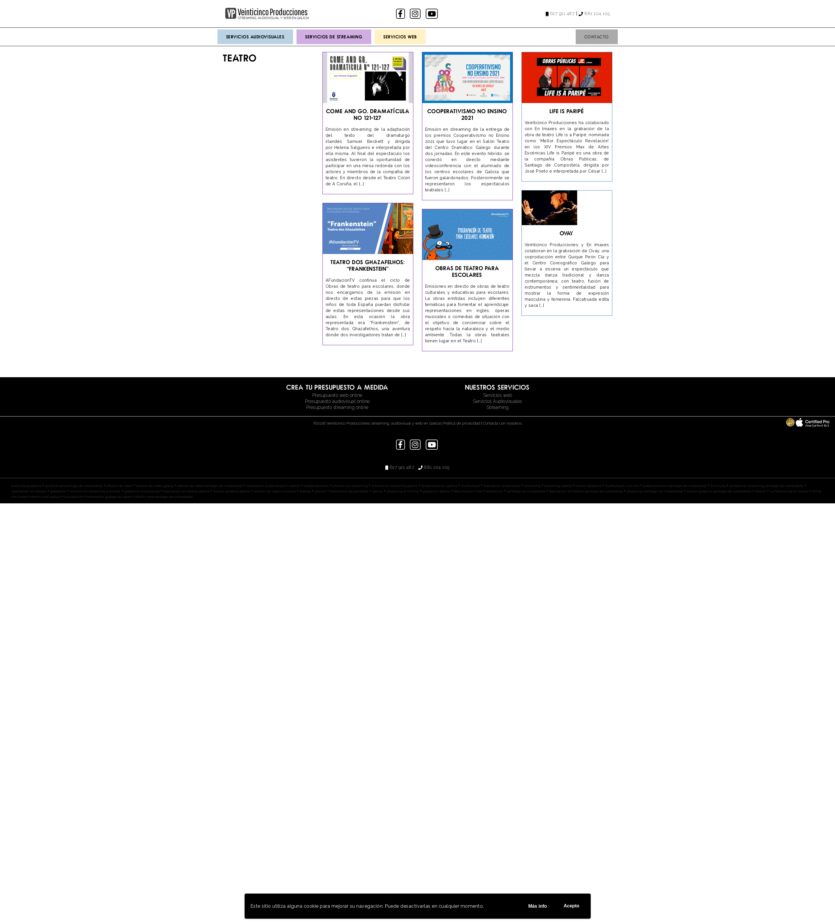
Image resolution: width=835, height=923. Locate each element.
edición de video (119, 486)
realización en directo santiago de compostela (586, 491)
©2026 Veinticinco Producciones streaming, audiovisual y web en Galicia (377, 423)
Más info (537, 906)
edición (320, 491)
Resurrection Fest (468, 491)
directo (760, 491)
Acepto (571, 905)
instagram (416, 14)
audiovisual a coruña (622, 486)
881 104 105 (597, 13)
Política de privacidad (461, 423)
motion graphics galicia (231, 491)
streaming (532, 486)
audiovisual (470, 486)
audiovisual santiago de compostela (73, 486)
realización (494, 491)
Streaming (498, 407)
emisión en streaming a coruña (95, 491)
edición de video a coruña (275, 491)
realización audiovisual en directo (273, 486)
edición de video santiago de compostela (210, 486)
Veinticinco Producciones (272, 11)
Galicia (377, 491)
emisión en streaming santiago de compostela (766, 486)
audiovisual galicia (26, 486)
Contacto (596, 36)
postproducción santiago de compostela (675, 486)
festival (305, 491)
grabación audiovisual (142, 491)
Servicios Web (400, 36)
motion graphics (589, 486)
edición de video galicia (155, 486)
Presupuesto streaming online (337, 407)
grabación (58, 491)
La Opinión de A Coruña (789, 491)
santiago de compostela (526, 491)
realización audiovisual (502, 486)
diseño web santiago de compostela (164, 497)
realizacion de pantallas (349, 491)
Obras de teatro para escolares (467, 271)
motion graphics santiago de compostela (718, 491)
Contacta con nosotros (502, 423)
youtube (432, 14)
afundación (73, 497)
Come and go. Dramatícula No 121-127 (368, 114)
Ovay (567, 233)
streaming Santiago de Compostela (654, 491)
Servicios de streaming (334, 36)
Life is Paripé (567, 111)
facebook (401, 14)
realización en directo (29, 491)
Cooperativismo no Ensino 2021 (467, 114)
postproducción (316, 486)
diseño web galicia (46, 497)
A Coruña (718, 486)
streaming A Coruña (402, 491)
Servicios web (497, 395)
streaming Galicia (558, 486)
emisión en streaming (350, 486)
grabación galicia (436, 491)
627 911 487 (562, 13)
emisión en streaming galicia (394, 486)
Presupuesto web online (337, 395)
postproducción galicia (439, 486)
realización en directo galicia (186, 491)
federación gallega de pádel (109, 497)
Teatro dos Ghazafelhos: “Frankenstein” (368, 265)
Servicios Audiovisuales (255, 36)
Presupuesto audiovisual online (337, 401)
